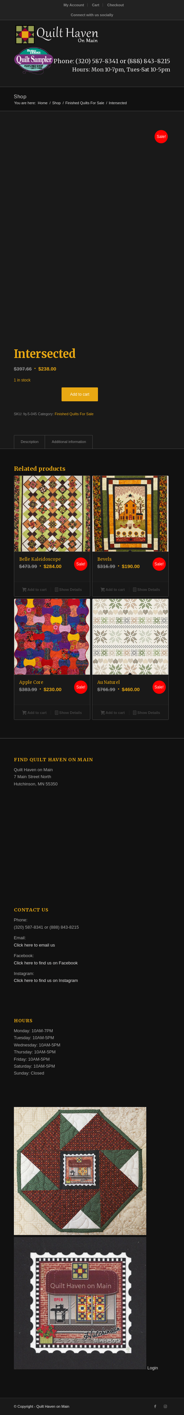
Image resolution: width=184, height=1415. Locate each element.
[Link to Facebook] (155, 1406)
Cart (95, 5)
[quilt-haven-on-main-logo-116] (76, 33)
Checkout (115, 5)
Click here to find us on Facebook (46, 962)
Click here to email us (34, 945)
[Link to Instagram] (165, 1406)
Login (152, 1367)
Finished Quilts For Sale (74, 414)
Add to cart (79, 394)
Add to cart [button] (34, 590)
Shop (20, 96)
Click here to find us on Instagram (46, 980)
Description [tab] (30, 442)
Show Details (68, 590)
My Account (74, 5)
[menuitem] (74, 5)
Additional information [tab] (69, 442)
